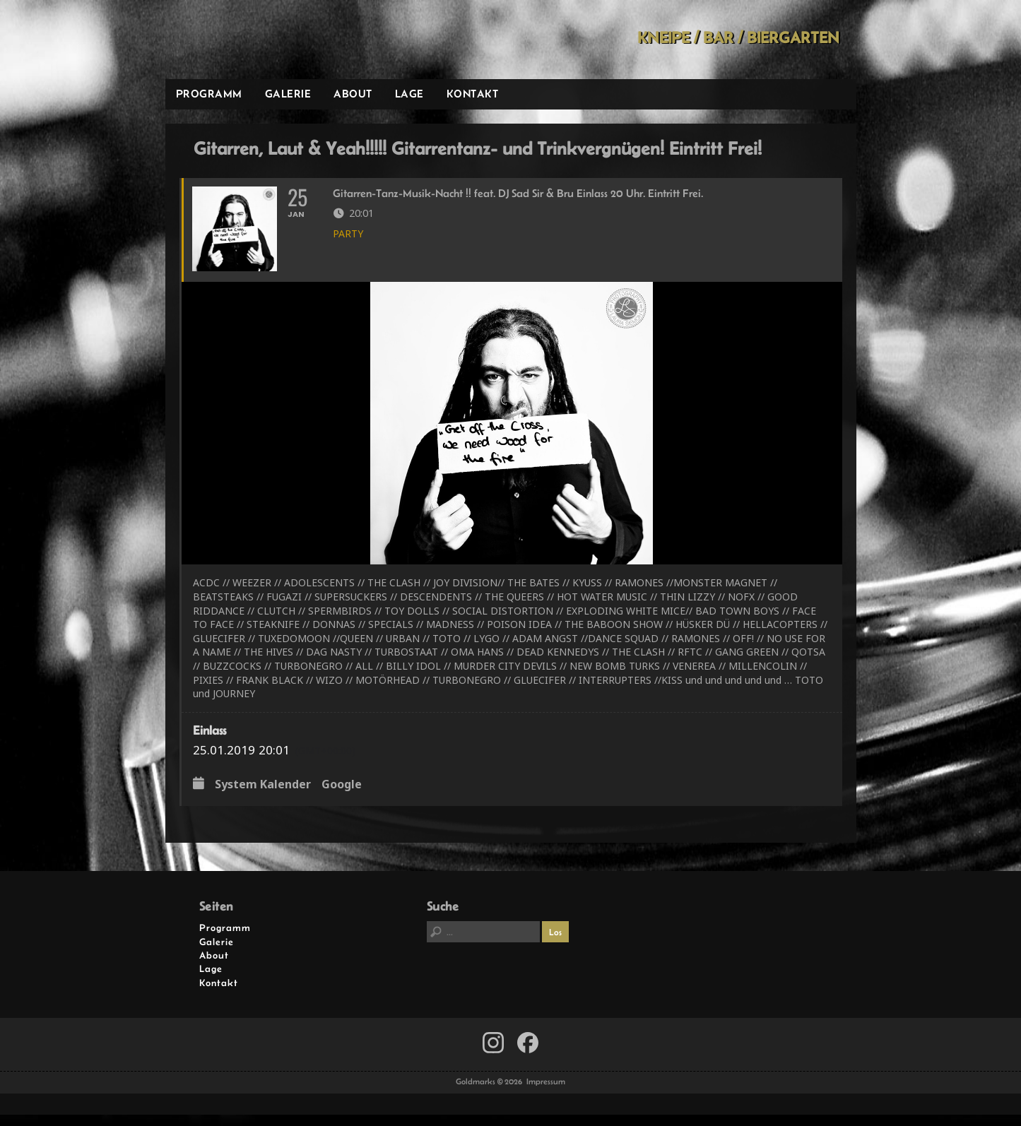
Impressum (545, 1093)
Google (341, 797)
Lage (409, 94)
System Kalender (263, 797)
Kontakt (473, 94)
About (353, 94)
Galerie (288, 94)
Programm (209, 94)
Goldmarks (266, 39)
